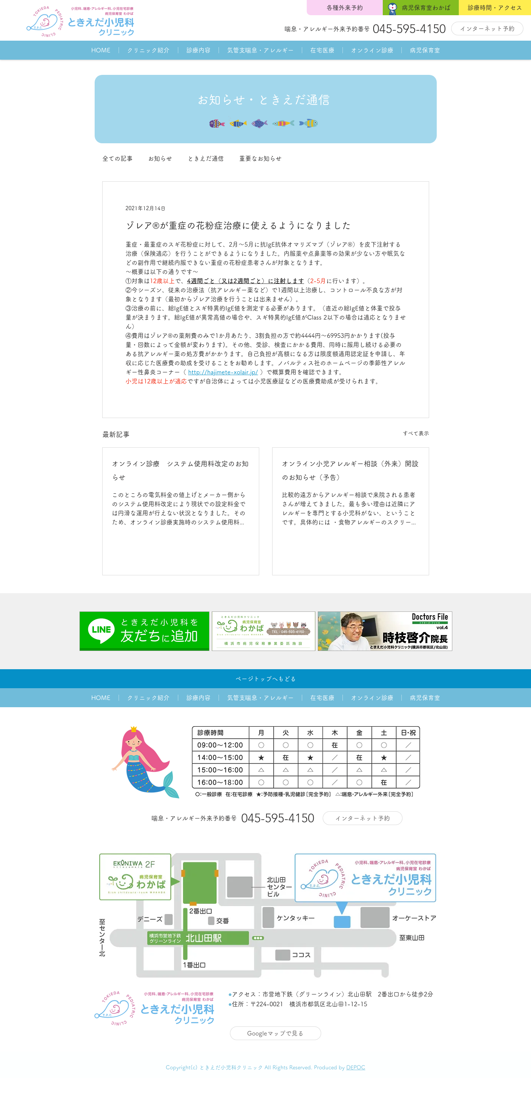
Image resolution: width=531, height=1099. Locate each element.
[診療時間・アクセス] (495, 7)
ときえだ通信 (205, 158)
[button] (148, 50)
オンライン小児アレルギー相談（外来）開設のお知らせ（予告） (350, 470)
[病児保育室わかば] (421, 7)
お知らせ (160, 158)
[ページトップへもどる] (265, 678)
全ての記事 (117, 158)
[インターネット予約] (487, 28)
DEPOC (355, 1067)
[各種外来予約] (345, 7)
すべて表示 (416, 433)
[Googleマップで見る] (275, 1033)
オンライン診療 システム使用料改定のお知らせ (180, 470)
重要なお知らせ (260, 158)
